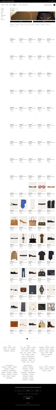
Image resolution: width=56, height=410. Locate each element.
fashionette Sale (49, 354)
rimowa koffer (27, 354)
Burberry (21, 352)
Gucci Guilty (49, 370)
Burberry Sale (47, 347)
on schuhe (32, 354)
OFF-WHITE (34, 352)
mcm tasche (23, 356)
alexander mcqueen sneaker (30, 356)
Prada (24, 347)
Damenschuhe (15, 374)
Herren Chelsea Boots (25, 374)
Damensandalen (9, 372)
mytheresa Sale (47, 356)
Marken (28, 345)
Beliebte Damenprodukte (9, 365)
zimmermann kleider (31, 358)
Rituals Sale (52, 347)
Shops (9, 345)
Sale (46, 345)
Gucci (21, 347)
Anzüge (31, 370)
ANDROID (28, 390)
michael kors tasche (24, 358)
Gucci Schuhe (44, 370)
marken (13, 8)
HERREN (44, 21)
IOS (19, 390)
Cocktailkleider (15, 372)
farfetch (14, 347)
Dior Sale (47, 352)
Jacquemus (33, 347)
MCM (23, 354)
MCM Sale (51, 352)
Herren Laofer (32, 374)
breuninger (9, 347)
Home (11, 8)
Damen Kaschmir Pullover (12, 370)
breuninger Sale (44, 354)
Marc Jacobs (29, 352)
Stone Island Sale (41, 347)
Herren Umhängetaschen (31, 372)
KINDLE (37, 390)
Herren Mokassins (26, 370)
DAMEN (21, 21)
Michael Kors (29, 347)
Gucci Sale (42, 352)
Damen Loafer (3, 374)
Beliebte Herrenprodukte (28, 365)
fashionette (5, 347)
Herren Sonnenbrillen (24, 372)
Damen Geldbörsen (5, 370)
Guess (25, 352)
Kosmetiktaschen (9, 374)
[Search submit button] (54, 5)
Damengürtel (3, 372)
